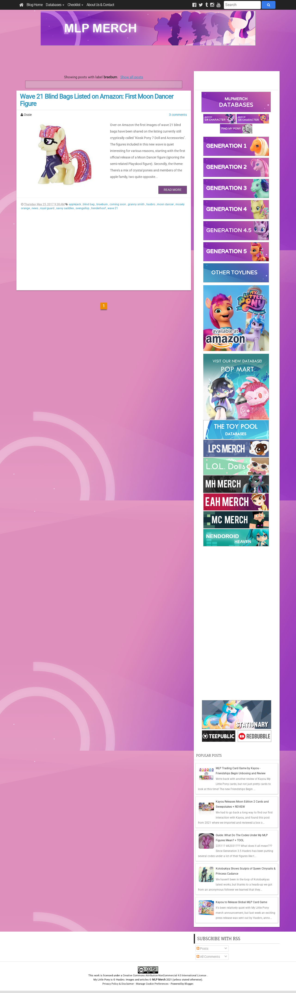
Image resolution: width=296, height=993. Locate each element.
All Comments (208, 956)
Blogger (189, 983)
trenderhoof (98, 208)
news (35, 208)
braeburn (102, 204)
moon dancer (165, 204)
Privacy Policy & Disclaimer (118, 983)
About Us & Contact (100, 5)
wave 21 (113, 208)
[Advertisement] (148, 58)
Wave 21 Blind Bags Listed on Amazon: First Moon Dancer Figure (96, 100)
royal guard (47, 208)
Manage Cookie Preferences (152, 983)
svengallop (83, 208)
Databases (55, 5)
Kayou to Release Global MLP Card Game (241, 902)
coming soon (118, 204)
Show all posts (131, 77)
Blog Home (35, 5)
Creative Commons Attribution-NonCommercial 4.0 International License (165, 975)
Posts (202, 948)
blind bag (89, 204)
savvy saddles (65, 208)
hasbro (151, 204)
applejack (75, 204)
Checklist (75, 5)
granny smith (136, 204)
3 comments (178, 115)
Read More (173, 190)
